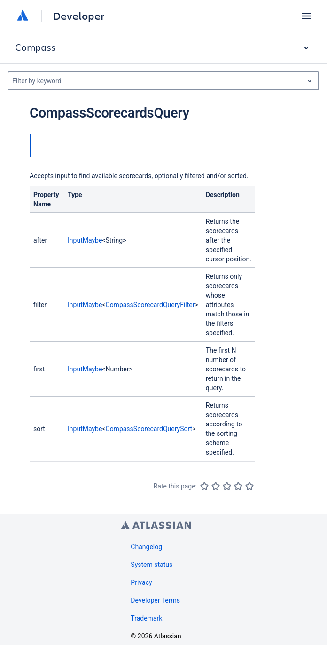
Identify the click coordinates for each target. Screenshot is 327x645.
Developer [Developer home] (78, 16)
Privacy (141, 582)
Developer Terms (155, 600)
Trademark (146, 618)
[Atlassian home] (22, 16)
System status (151, 564)
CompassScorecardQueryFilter (150, 304)
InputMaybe (85, 240)
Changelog (146, 547)
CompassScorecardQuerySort (149, 429)
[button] (306, 16)
